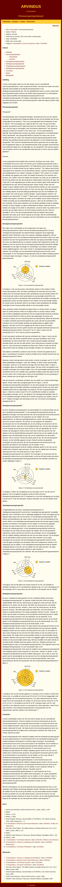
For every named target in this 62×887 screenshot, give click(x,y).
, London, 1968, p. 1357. (28, 809)
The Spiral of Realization (24, 846)
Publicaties (7, 21)
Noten (8, 73)
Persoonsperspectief (13, 54)
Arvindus (31, 6)
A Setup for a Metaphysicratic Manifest (28, 842)
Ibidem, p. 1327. (11, 814)
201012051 (38, 840)
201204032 (48, 842)
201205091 (43, 43)
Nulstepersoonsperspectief (15, 68)
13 (49, 798)
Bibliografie (10, 75)
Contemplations (17, 43)
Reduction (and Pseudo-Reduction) (27, 823)
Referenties (31, 21)
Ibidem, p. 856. (10, 837)
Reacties (56, 26)
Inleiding (9, 52)
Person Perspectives (29, 43)
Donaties (15, 21)
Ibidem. (8, 812)
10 (28, 195)
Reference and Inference (50, 840)
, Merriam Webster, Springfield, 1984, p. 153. (31, 835)
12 (37, 709)
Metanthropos (10, 844)
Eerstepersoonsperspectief (15, 61)
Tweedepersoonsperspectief (15, 66)
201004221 (46, 823)
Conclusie (9, 71)
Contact (22, 21)
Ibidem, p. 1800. (11, 816)
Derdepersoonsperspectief (15, 64)
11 (54, 609)
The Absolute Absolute (23, 840)
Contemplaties (31, 11)
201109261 (40, 846)
